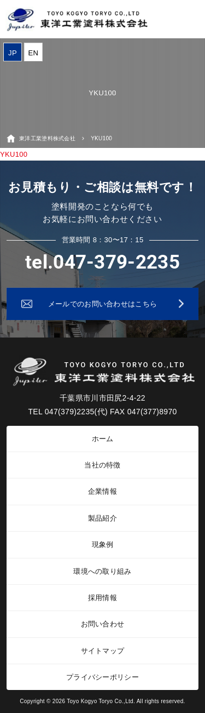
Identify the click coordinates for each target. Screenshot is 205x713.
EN (33, 53)
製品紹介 (102, 518)
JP (12, 53)
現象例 (103, 544)
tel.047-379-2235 (102, 262)
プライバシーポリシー (102, 677)
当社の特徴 (102, 465)
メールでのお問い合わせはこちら (102, 304)
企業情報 (102, 491)
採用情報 (102, 598)
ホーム (103, 439)
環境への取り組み (102, 571)
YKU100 (13, 154)
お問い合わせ (103, 624)
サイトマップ (103, 651)
